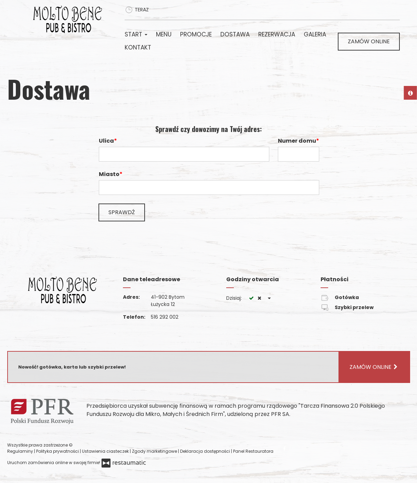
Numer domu (297, 141)
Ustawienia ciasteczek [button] (106, 451)
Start (136, 34)
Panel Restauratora (253, 451)
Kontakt (138, 47)
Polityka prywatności (58, 451)
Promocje (196, 34)
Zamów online (369, 41)
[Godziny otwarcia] (269, 298)
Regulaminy (20, 451)
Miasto (109, 174)
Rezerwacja (276, 34)
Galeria (315, 34)
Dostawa (235, 34)
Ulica (106, 141)
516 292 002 (164, 317)
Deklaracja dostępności (205, 451)
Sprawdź (121, 212)
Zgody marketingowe (155, 451)
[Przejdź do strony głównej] (70, 19)
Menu (163, 34)
